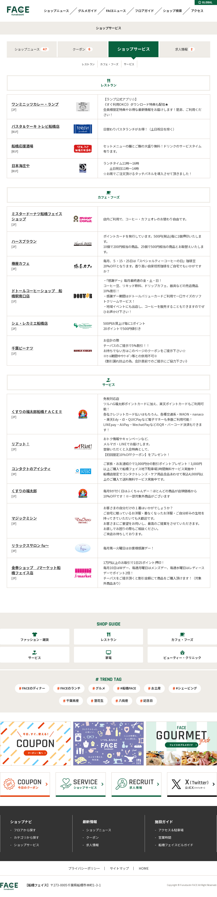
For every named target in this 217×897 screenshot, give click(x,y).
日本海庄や (21, 165)
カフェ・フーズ (109, 64)
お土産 (156, 688)
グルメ (100, 688)
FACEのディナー (33, 688)
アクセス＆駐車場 (171, 830)
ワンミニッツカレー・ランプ (35, 104)
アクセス (197, 10)
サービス (129, 64)
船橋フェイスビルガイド (175, 845)
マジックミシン (24, 518)
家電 (108, 657)
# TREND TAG (108, 679)
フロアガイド (144, 10)
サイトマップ (119, 868)
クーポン (83, 49)
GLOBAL (205, 2)
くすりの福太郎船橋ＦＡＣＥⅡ (37, 411)
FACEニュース (116, 10)
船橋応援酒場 (22, 146)
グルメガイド (87, 10)
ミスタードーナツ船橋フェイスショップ (37, 216)
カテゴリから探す (26, 837)
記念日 (148, 700)
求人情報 (185, 49)
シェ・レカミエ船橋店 (30, 323)
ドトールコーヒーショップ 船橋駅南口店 (37, 293)
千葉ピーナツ (22, 348)
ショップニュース (56, 10)
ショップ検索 (172, 10)
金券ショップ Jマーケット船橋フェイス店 (36, 570)
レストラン (88, 64)
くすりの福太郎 (24, 490)
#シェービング (186, 688)
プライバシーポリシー (84, 868)
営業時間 (164, 837)
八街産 (123, 700)
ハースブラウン (24, 241)
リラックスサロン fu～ (30, 545)
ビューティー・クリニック (182, 657)
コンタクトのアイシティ (31, 468)
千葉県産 (72, 700)
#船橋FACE (128, 688)
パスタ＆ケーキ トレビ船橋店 (35, 126)
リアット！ (21, 443)
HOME (144, 868)
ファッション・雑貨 (34, 639)
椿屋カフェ (21, 263)
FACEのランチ (70, 688)
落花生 (99, 700)
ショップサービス (133, 49)
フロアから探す (25, 830)
